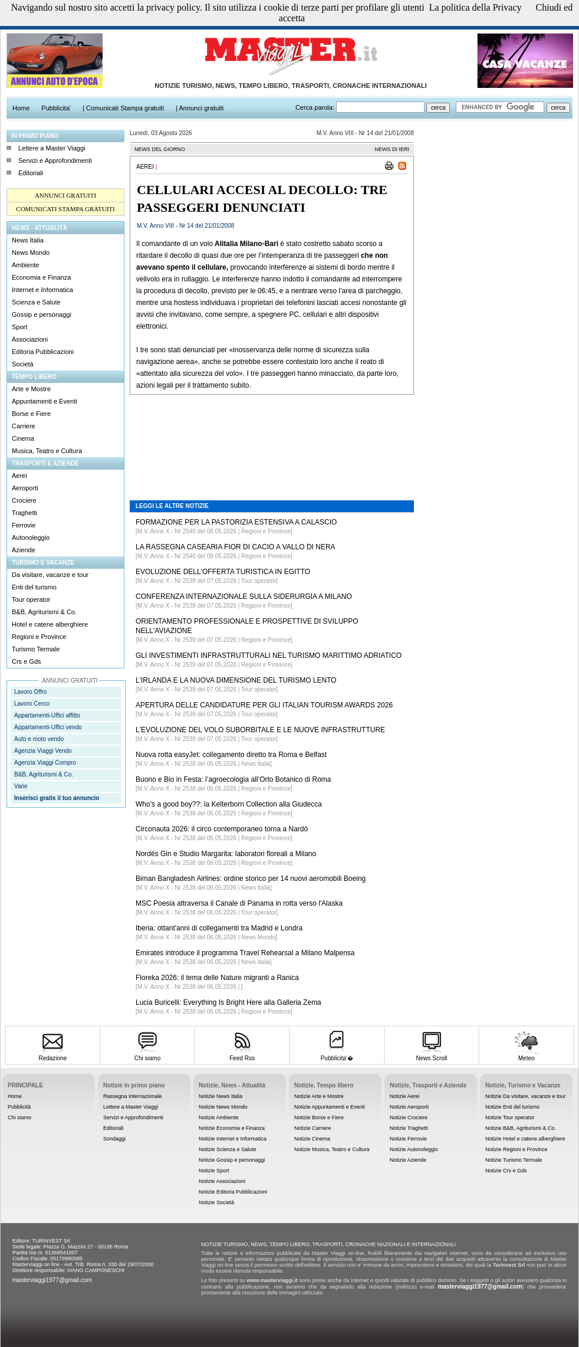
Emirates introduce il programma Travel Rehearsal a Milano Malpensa (245, 953)
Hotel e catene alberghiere (50, 624)
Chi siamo (147, 1054)
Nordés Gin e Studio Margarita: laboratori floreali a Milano (226, 854)
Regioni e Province (39, 636)
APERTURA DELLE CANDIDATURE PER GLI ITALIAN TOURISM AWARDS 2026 (264, 705)
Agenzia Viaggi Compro (45, 762)
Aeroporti (25, 487)
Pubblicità (19, 1107)
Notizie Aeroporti (409, 1107)
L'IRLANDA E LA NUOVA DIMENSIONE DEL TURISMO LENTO (236, 680)
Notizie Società (216, 1202)
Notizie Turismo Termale (513, 1160)
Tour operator (31, 599)
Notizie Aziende (408, 1160)
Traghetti (24, 512)
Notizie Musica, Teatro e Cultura (331, 1149)
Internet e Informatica (42, 289)
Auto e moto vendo (39, 739)
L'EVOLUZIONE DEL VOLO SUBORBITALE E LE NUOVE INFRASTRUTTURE (260, 730)
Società (23, 364)
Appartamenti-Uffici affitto (47, 715)
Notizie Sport (214, 1171)
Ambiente (25, 264)
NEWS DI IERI (391, 149)
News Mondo (31, 252)
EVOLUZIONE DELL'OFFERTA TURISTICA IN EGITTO (223, 572)
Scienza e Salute (36, 302)
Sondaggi (114, 1139)
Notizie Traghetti (409, 1128)
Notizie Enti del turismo (512, 1107)
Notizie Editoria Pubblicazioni (233, 1192)
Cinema (23, 438)
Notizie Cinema (312, 1139)
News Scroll (431, 1054)
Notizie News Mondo (223, 1107)
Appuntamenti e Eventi (44, 401)
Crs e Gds (26, 661)
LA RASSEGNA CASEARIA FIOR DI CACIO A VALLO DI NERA (235, 547)
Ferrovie (23, 525)
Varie (21, 786)
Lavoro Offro (30, 692)
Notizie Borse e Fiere (319, 1117)
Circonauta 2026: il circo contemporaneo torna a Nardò (222, 829)
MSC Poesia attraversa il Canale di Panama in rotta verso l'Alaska (239, 903)
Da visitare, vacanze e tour (50, 574)
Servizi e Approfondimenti (55, 160)
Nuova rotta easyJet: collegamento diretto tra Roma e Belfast (231, 754)
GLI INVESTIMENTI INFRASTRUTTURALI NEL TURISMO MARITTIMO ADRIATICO (269, 655)
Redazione (52, 1054)
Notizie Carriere (312, 1128)
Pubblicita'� (337, 1054)
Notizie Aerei (405, 1096)
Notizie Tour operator (509, 1117)
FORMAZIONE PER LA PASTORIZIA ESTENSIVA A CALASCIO (236, 522)
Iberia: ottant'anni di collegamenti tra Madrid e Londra (219, 928)
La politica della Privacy (475, 7)
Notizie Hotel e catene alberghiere (525, 1139)
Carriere (23, 426)
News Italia (28, 240)
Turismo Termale (36, 649)
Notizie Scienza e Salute (227, 1149)
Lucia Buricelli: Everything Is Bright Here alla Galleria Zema (228, 1002)
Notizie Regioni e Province (516, 1149)
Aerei (19, 475)
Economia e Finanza (41, 277)
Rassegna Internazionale (132, 1096)
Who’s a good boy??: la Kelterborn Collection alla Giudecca (229, 804)
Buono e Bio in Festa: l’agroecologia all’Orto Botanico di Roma (233, 779)
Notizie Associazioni (222, 1181)
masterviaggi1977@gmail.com (52, 1280)
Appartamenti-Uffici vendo (48, 727)
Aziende (23, 549)
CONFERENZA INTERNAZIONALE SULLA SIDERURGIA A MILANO (244, 596)
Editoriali (30, 172)
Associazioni (30, 339)
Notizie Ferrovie (408, 1139)
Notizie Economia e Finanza (232, 1128)
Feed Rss (242, 1054)
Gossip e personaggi (41, 314)
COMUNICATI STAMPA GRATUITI (65, 208)
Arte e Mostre (31, 388)
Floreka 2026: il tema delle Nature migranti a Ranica (217, 978)
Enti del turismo (34, 587)
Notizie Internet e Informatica (233, 1139)
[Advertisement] (271, 439)
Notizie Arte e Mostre (319, 1096)
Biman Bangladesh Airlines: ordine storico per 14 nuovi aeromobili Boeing (251, 878)
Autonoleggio (31, 537)
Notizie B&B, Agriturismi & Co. (520, 1128)
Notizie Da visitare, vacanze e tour (525, 1096)
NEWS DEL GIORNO (159, 149)
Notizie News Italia (220, 1096)
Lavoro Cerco (32, 703)
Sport (19, 326)
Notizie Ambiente (219, 1117)
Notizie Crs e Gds (506, 1171)
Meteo (526, 1054)
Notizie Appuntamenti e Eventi (329, 1107)
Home (15, 1096)
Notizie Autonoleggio (414, 1149)
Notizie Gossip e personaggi (232, 1160)
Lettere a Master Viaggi (51, 148)
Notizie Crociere (408, 1117)
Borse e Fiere (31, 413)
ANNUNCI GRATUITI (65, 195)
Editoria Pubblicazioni (43, 351)
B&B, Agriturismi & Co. (44, 611)
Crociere (24, 500)
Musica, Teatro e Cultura (47, 450)
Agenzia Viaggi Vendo (43, 751)
